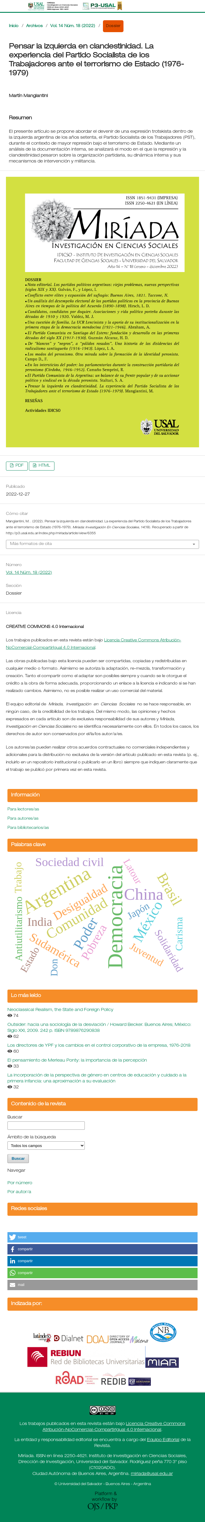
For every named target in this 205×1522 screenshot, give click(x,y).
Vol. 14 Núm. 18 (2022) (72, 26)
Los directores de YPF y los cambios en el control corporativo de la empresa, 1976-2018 (98, 1046)
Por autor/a (19, 1192)
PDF (19, 466)
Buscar (14, 1117)
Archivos (34, 26)
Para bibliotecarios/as (28, 828)
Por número (19, 1183)
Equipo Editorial (163, 1440)
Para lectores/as (23, 810)
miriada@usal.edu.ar (152, 1474)
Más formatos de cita (31, 544)
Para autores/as (22, 819)
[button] (102, 1237)
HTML (43, 466)
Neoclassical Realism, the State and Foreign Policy (60, 1010)
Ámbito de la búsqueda (31, 1137)
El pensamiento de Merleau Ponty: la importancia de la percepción (77, 1061)
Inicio (13, 26)
